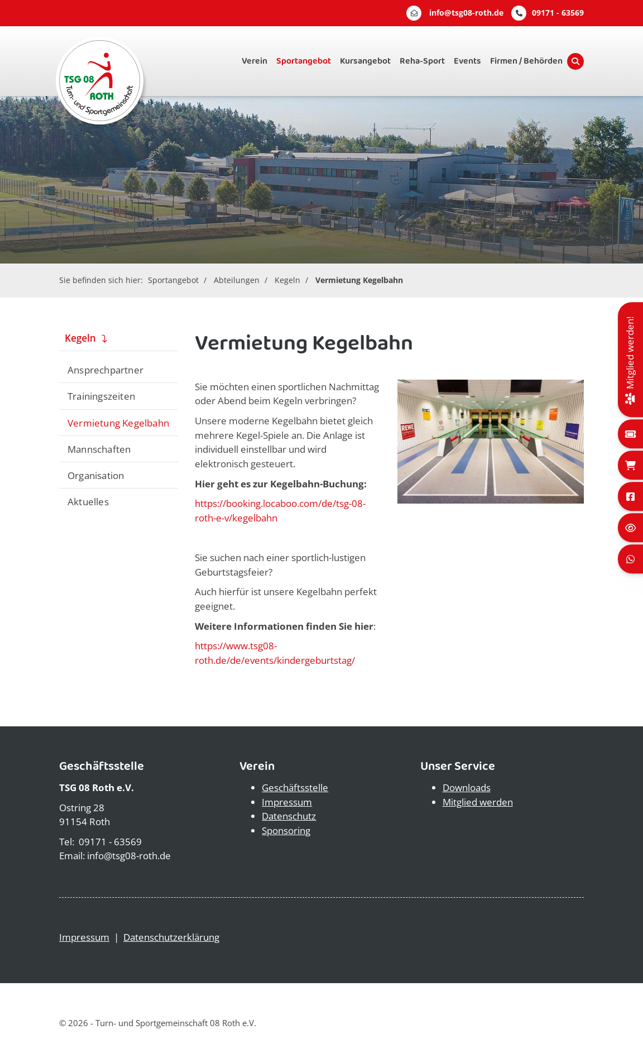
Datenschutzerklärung (171, 937)
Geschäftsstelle (295, 787)
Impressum (287, 802)
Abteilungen (237, 280)
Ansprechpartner (105, 369)
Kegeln (287, 280)
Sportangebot (303, 61)
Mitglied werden (478, 802)
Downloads (467, 787)
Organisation (96, 475)
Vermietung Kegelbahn (359, 280)
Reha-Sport (422, 61)
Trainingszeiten (101, 396)
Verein (254, 61)
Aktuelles (88, 501)
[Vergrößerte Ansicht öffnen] (490, 442)
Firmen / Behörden (526, 61)
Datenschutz (289, 816)
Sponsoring (286, 830)
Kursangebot (365, 61)
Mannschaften (99, 449)
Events (467, 61)
